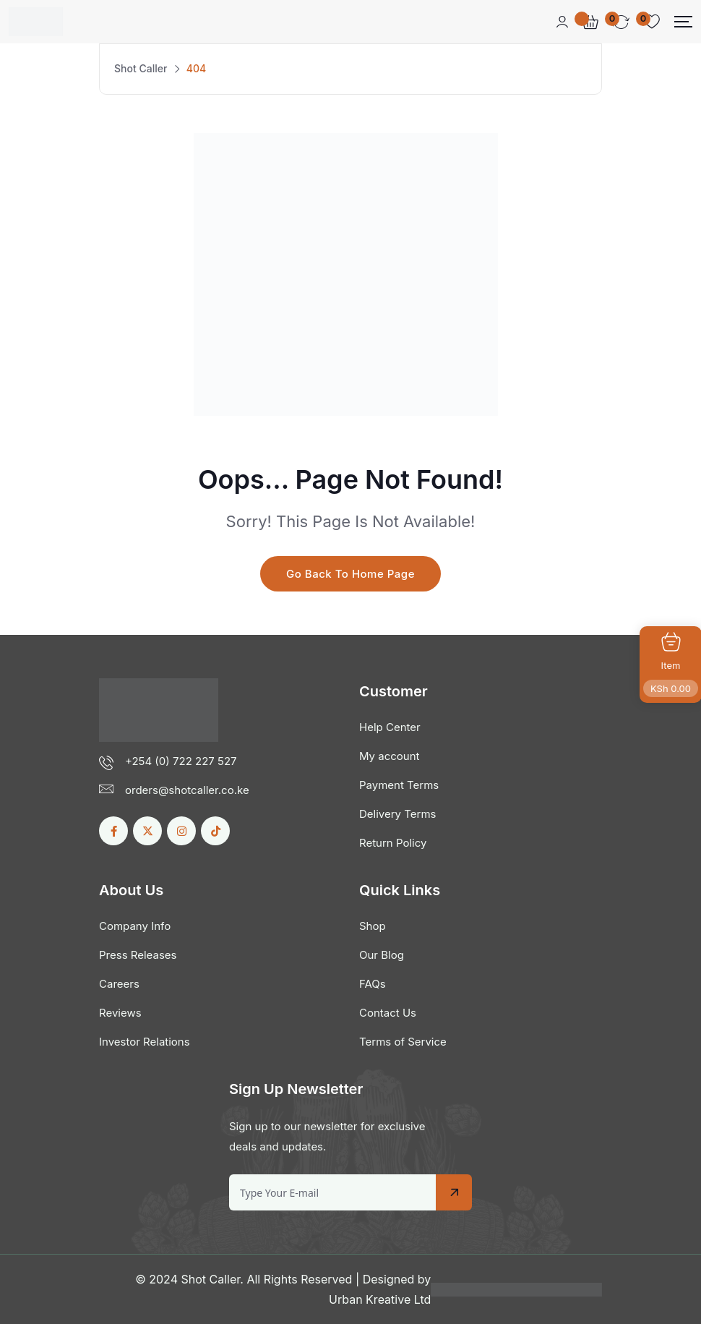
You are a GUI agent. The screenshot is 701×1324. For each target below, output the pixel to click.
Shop (372, 926)
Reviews (120, 1013)
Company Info (135, 926)
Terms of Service (403, 1041)
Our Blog (381, 955)
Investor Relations (144, 1041)
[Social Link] (113, 830)
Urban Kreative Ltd (380, 1299)
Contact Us (387, 1013)
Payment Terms (399, 785)
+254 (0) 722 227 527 (181, 761)
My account (389, 756)
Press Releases (137, 955)
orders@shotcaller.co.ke (187, 790)
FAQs (372, 984)
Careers (119, 984)
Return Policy (392, 843)
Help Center (390, 727)
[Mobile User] (562, 21)
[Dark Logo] (36, 21)
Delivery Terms (397, 814)
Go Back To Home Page (350, 574)
